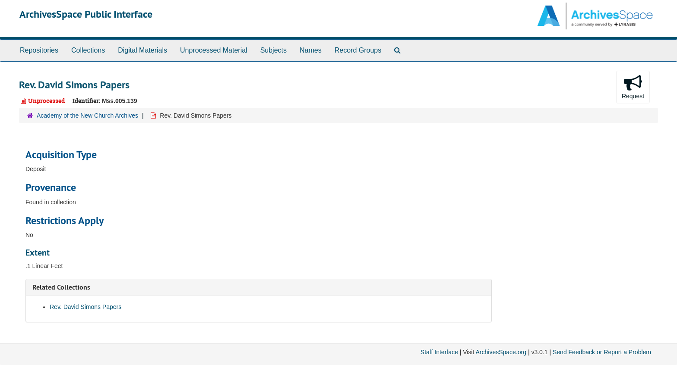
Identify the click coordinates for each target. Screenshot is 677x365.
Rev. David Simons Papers (85, 306)
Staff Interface (439, 352)
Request (633, 87)
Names (311, 50)
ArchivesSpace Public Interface (85, 14)
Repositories (39, 50)
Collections (88, 50)
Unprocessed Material (213, 50)
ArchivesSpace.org (500, 352)
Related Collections (61, 287)
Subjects (273, 50)
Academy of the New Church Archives (87, 115)
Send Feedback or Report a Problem (602, 352)
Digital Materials (142, 50)
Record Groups (358, 50)
